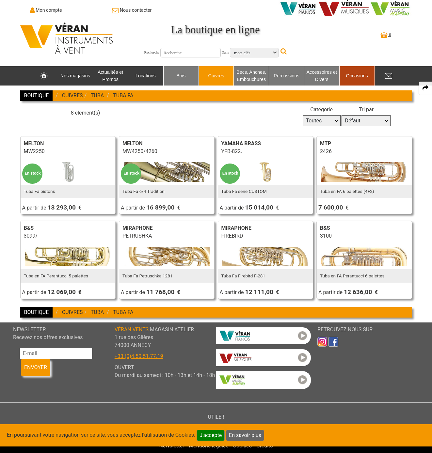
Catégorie (321, 109)
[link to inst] (322, 341)
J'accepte (211, 435)
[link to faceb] (333, 341)
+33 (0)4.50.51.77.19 (139, 356)
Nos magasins (75, 75)
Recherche (151, 52)
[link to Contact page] (132, 10)
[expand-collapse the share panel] (425, 88)
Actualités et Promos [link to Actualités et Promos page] (110, 76)
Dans (225, 52)
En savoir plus (245, 435)
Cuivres (216, 75)
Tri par (366, 109)
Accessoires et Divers (321, 76)
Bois (180, 75)
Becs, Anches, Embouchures (251, 76)
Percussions (286, 75)
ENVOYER (35, 367)
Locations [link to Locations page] (146, 75)
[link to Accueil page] (44, 76)
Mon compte (49, 10)
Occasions (357, 75)
